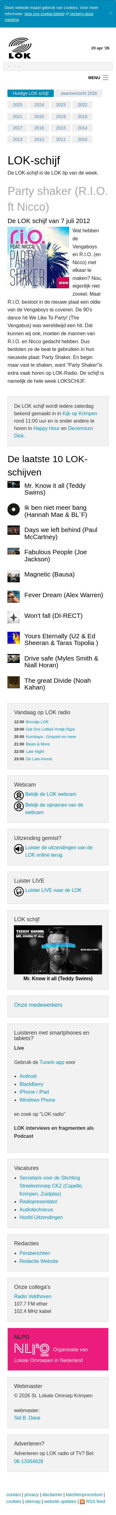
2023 (61, 104)
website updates (60, 1501)
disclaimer (52, 1494)
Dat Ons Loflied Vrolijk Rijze (50, 729)
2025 (17, 104)
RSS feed (95, 1501)
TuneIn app (52, 1062)
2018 (82, 116)
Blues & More (38, 744)
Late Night (35, 751)
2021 (17, 116)
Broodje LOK (37, 722)
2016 (39, 127)
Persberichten (34, 1253)
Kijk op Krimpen (79, 413)
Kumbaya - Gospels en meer (51, 736)
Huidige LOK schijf (30, 93)
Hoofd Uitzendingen (41, 1217)
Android (28, 1076)
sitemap (33, 1501)
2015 (61, 127)
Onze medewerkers (38, 1005)
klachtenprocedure (84, 1494)
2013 (17, 139)
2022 (82, 104)
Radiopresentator (38, 1201)
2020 (39, 116)
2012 (39, 139)
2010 (82, 139)
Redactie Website (38, 1261)
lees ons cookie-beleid (44, 13)
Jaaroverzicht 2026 (78, 93)
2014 (82, 127)
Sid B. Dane (27, 1417)
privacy (31, 1494)
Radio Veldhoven (32, 1296)
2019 (61, 116)
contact (13, 1494)
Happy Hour (46, 428)
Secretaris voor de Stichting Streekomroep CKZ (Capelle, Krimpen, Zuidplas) (51, 1185)
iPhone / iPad (34, 1092)
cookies (13, 1501)
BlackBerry (31, 1084)
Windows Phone (37, 1100)
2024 (39, 104)
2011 (61, 139)
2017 (17, 127)
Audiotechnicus (36, 1209)
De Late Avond (39, 759)
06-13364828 (28, 1461)
